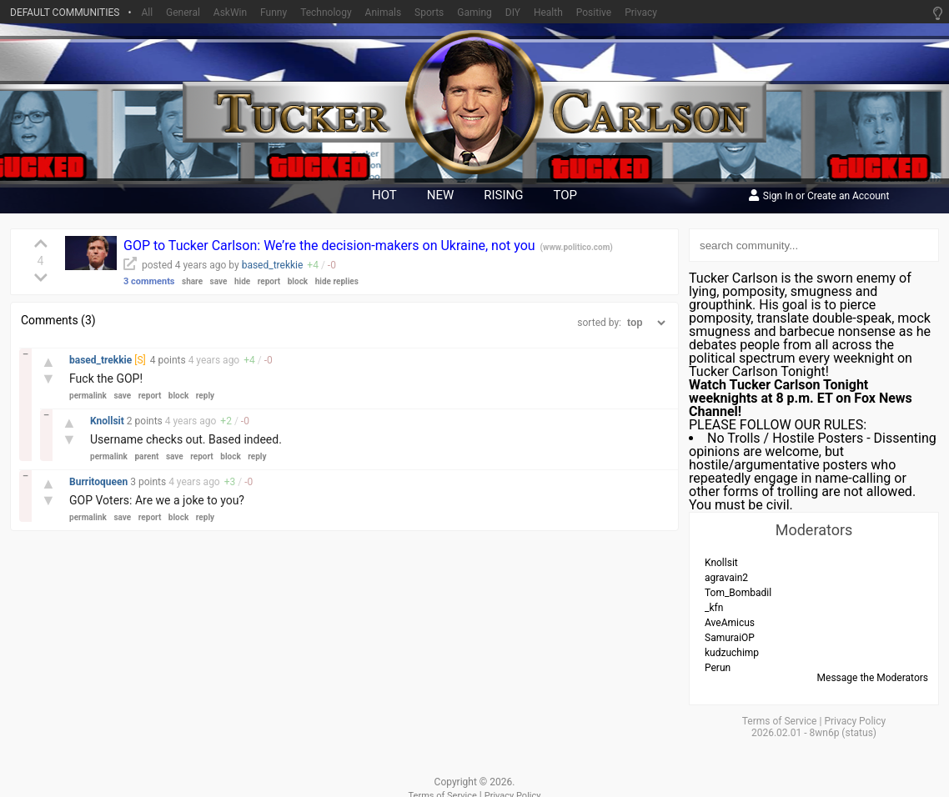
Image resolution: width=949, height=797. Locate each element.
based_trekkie (273, 265)
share (192, 281)
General (183, 12)
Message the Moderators (872, 678)
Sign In (778, 197)
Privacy (641, 12)
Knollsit (108, 421)
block (298, 281)
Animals (383, 12)
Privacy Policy (855, 721)
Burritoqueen (99, 482)
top (566, 195)
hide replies (337, 281)
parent (146, 456)
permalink (88, 395)
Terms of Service (779, 721)
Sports (429, 12)
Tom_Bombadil (738, 593)
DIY (512, 12)
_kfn (714, 608)
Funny (273, 12)
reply (205, 395)
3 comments (149, 281)
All (147, 12)
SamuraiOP (730, 638)
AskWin (230, 12)
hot (384, 195)
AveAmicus (730, 623)
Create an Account (848, 197)
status (858, 733)
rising (503, 195)
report (269, 281)
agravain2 (726, 578)
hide (242, 281)
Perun (718, 668)
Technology (325, 12)
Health (548, 12)
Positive (593, 12)
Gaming (474, 12)
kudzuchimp (732, 653)
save (219, 281)
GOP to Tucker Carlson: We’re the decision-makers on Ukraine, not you (331, 245)
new (440, 195)
